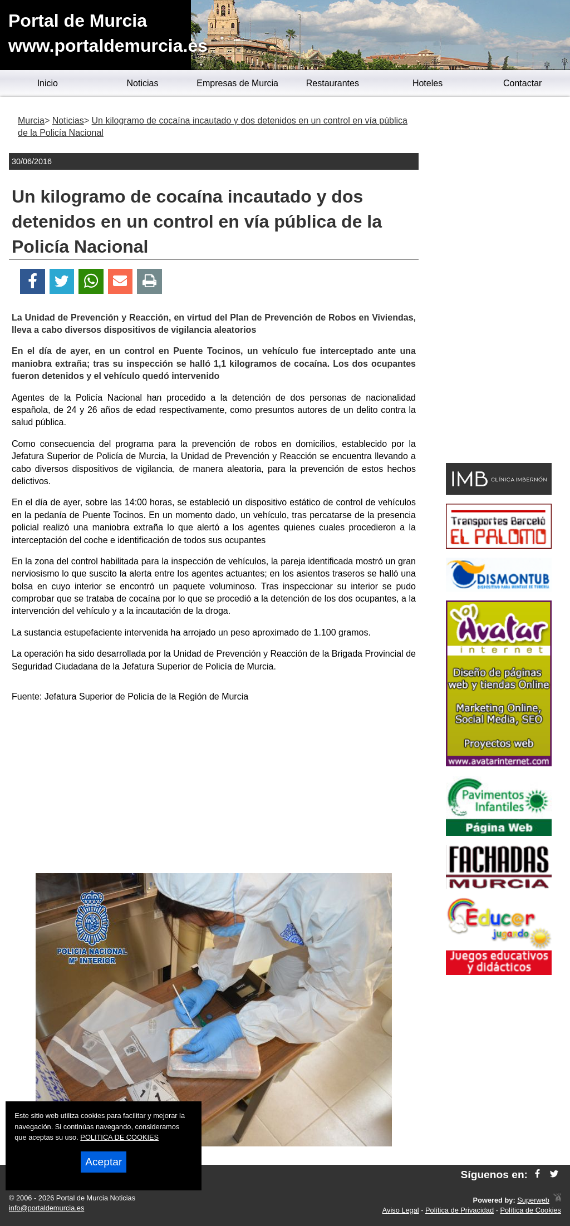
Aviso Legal (400, 1210)
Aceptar (103, 1162)
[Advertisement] (213, 790)
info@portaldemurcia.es (46, 1208)
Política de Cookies (530, 1210)
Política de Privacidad (459, 1210)
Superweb (533, 1200)
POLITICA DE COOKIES (119, 1137)
